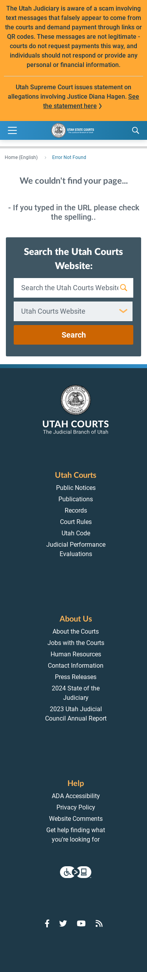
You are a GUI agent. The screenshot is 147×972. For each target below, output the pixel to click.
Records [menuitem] (76, 510)
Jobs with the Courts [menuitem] (75, 643)
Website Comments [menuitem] (76, 818)
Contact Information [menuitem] (75, 665)
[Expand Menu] (12, 130)
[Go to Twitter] (63, 923)
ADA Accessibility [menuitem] (76, 796)
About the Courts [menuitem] (76, 631)
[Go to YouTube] (81, 923)
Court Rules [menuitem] (76, 522)
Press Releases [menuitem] (75, 677)
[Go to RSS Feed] (99, 923)
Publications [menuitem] (75, 499)
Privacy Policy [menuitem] (75, 807)
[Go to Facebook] (47, 923)
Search (74, 335)
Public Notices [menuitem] (76, 487)
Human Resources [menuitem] (76, 654)
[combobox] (73, 311)
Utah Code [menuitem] (76, 533)
